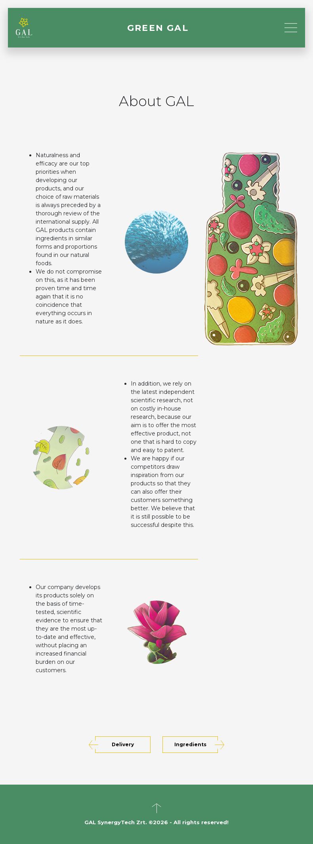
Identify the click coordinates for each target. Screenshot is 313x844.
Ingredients (190, 744)
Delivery (123, 744)
